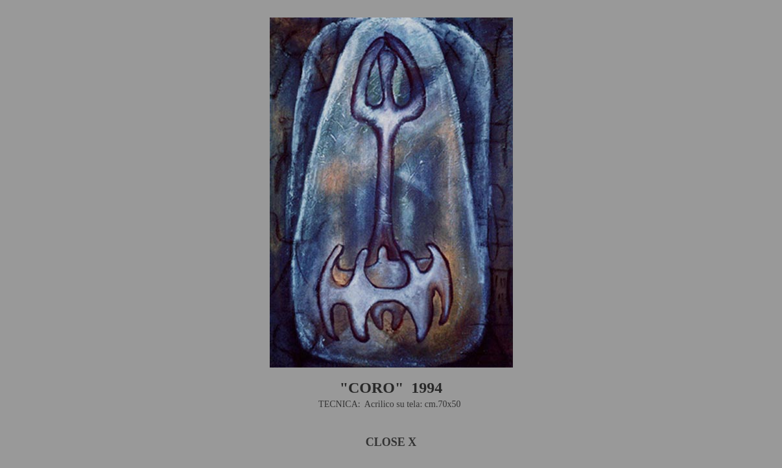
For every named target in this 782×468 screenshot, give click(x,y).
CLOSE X (391, 442)
